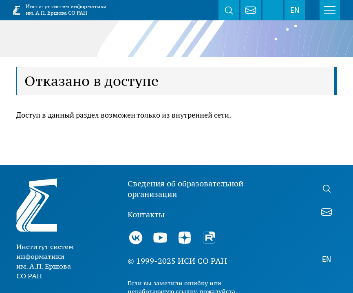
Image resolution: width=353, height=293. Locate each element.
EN (294, 10)
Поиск (228, 10)
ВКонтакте (136, 238)
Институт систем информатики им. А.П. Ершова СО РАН (66, 9)
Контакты (146, 214)
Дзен (184, 238)
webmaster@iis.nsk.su (250, 10)
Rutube (209, 238)
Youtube (160, 238)
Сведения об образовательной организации (185, 189)
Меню (330, 10)
